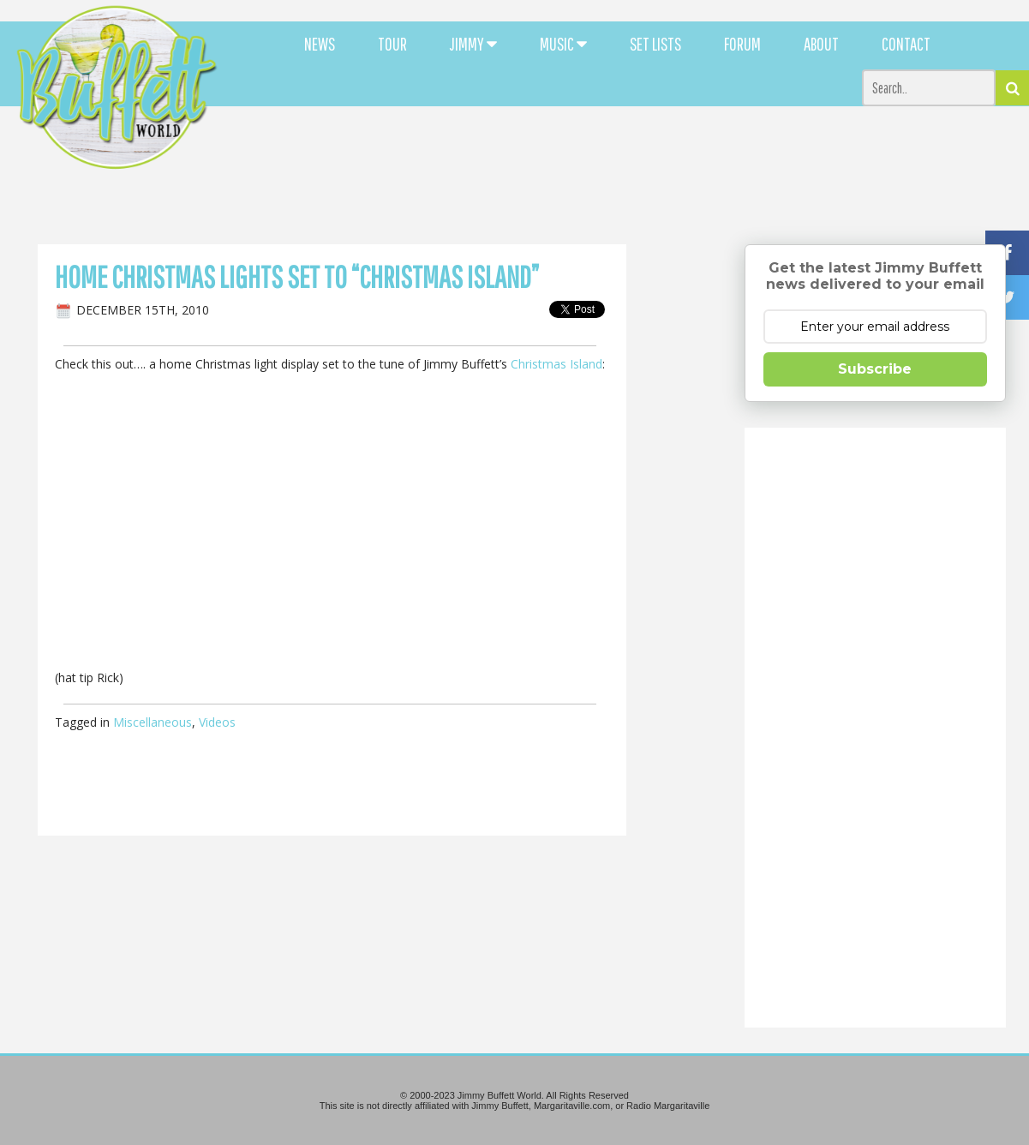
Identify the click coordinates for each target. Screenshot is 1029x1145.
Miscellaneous (152, 722)
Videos (217, 722)
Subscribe (875, 369)
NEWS (319, 43)
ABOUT (821, 43)
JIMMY (473, 43)
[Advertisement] (626, 154)
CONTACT (906, 43)
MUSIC (563, 43)
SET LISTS (655, 43)
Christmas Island (556, 364)
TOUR (392, 43)
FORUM (742, 43)
